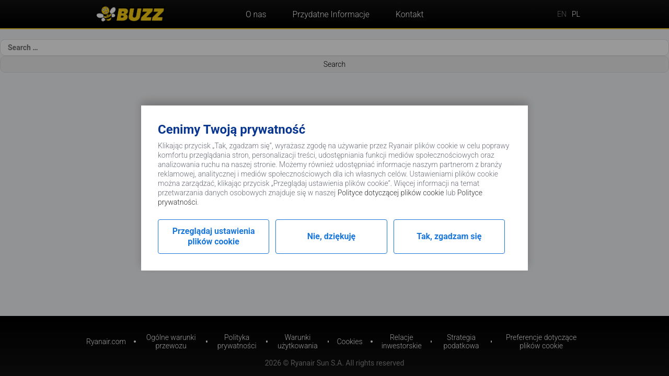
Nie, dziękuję (331, 236)
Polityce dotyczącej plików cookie (391, 193)
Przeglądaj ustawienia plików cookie (213, 236)
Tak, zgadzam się (449, 236)
